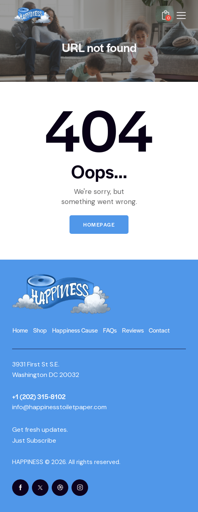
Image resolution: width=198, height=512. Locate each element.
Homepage (99, 224)
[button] (181, 15)
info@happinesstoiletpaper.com (59, 407)
